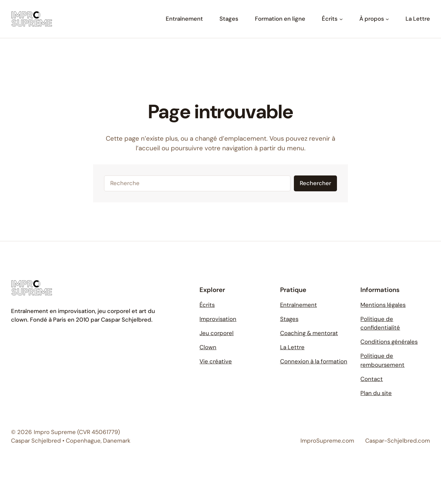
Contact (371, 379)
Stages (289, 319)
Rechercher (315, 183)
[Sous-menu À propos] (387, 19)
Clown (207, 347)
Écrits (207, 305)
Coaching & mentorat (309, 333)
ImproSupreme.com (327, 440)
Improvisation (217, 319)
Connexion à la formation (313, 361)
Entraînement (298, 305)
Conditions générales (389, 341)
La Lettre (292, 347)
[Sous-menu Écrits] (341, 19)
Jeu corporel (216, 333)
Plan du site (376, 393)
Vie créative (215, 361)
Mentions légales (383, 305)
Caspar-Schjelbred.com (397, 440)
